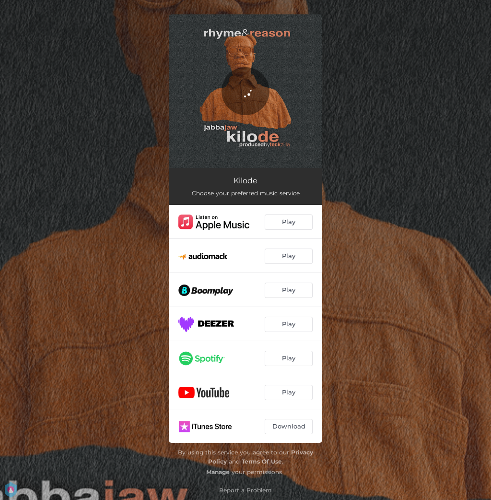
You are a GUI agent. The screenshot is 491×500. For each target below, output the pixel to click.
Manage (218, 472)
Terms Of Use (262, 461)
